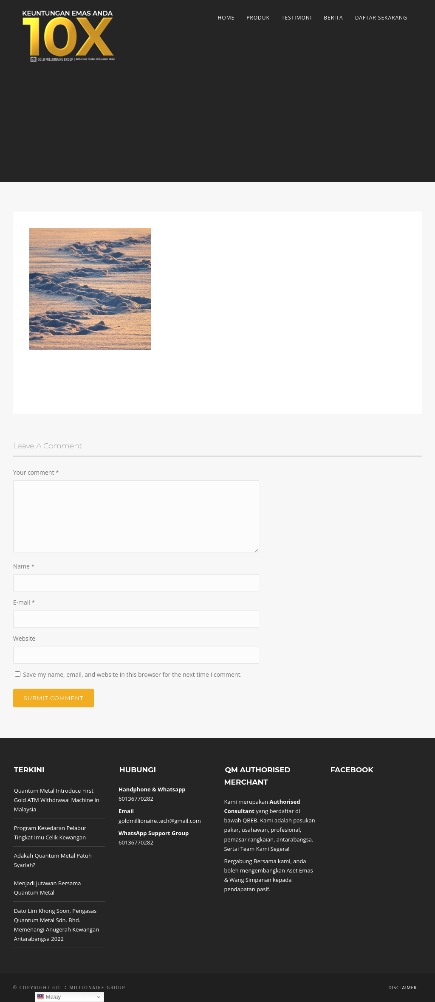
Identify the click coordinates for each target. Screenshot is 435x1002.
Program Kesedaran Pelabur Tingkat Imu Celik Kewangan (50, 832)
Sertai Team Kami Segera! (256, 849)
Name (24, 566)
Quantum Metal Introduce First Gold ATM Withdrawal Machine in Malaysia (56, 800)
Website (24, 638)
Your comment (36, 472)
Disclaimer (402, 988)
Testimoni (297, 17)
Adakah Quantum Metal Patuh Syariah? (53, 860)
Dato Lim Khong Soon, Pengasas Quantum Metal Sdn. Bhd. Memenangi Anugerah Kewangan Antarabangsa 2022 (56, 925)
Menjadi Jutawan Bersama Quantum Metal (47, 887)
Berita (333, 17)
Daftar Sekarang (381, 17)
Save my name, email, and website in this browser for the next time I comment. (132, 674)
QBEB (250, 820)
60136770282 (136, 798)
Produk (258, 17)
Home (226, 17)
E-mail (24, 602)
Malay (49, 997)
